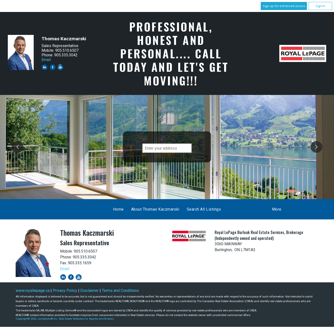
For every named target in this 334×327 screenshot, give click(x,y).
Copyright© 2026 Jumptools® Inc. (37, 318)
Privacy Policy (65, 290)
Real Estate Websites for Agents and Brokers (86, 318)
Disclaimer (89, 290)
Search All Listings (204, 209)
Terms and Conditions (120, 290)
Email (46, 59)
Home (118, 209)
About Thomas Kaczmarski (155, 209)
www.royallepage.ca (33, 290)
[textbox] (167, 148)
